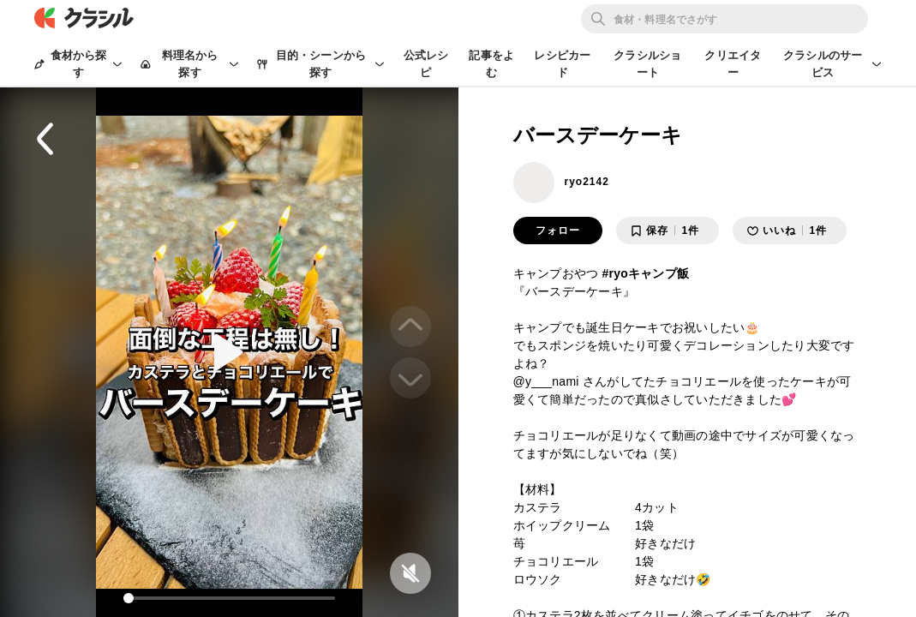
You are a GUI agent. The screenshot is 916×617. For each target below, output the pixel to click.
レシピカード (562, 64)
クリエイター (732, 64)
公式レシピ (426, 64)
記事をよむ (491, 64)
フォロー (558, 231)
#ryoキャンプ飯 (645, 273)
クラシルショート (647, 64)
